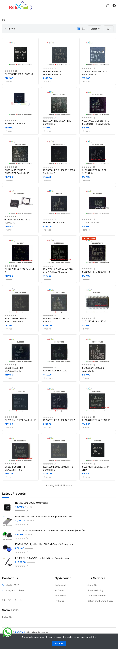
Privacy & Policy (95, 590)
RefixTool (20, 632)
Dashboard (60, 585)
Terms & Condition (96, 595)
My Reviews (60, 595)
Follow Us (7, 617)
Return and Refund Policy (100, 601)
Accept (59, 643)
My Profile (59, 601)
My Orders (60, 590)
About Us (92, 585)
